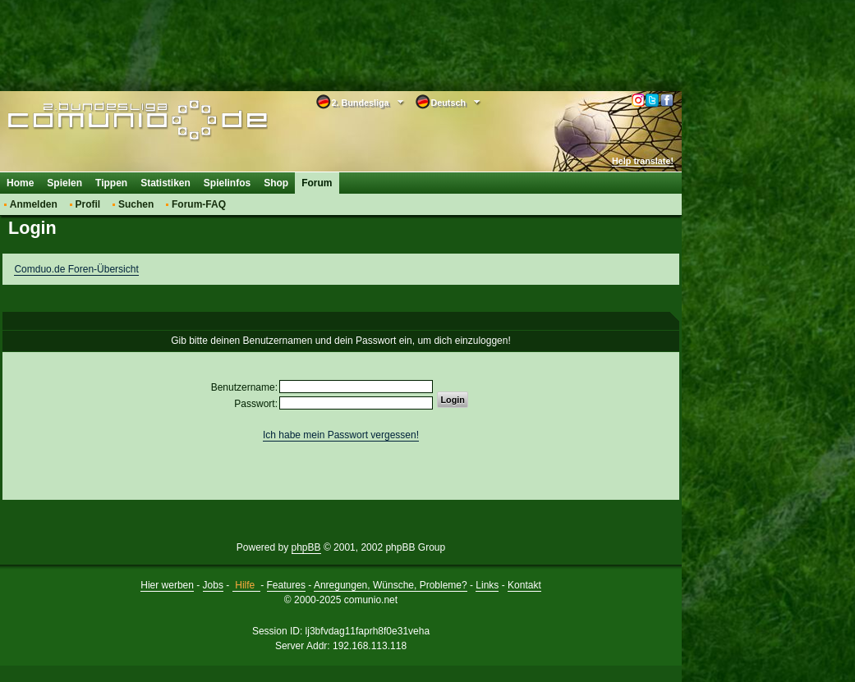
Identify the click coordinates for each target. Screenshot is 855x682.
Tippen (111, 183)
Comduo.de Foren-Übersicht (76, 269)
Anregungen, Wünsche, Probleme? (390, 585)
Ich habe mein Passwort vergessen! (341, 435)
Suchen (136, 204)
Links (487, 585)
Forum (316, 183)
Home (20, 183)
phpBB (306, 547)
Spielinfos (227, 183)
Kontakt (524, 585)
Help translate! (642, 161)
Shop (276, 183)
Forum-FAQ (199, 204)
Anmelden (33, 204)
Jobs (213, 585)
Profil (88, 204)
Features (286, 585)
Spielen (64, 183)
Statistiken (165, 183)
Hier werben (167, 585)
